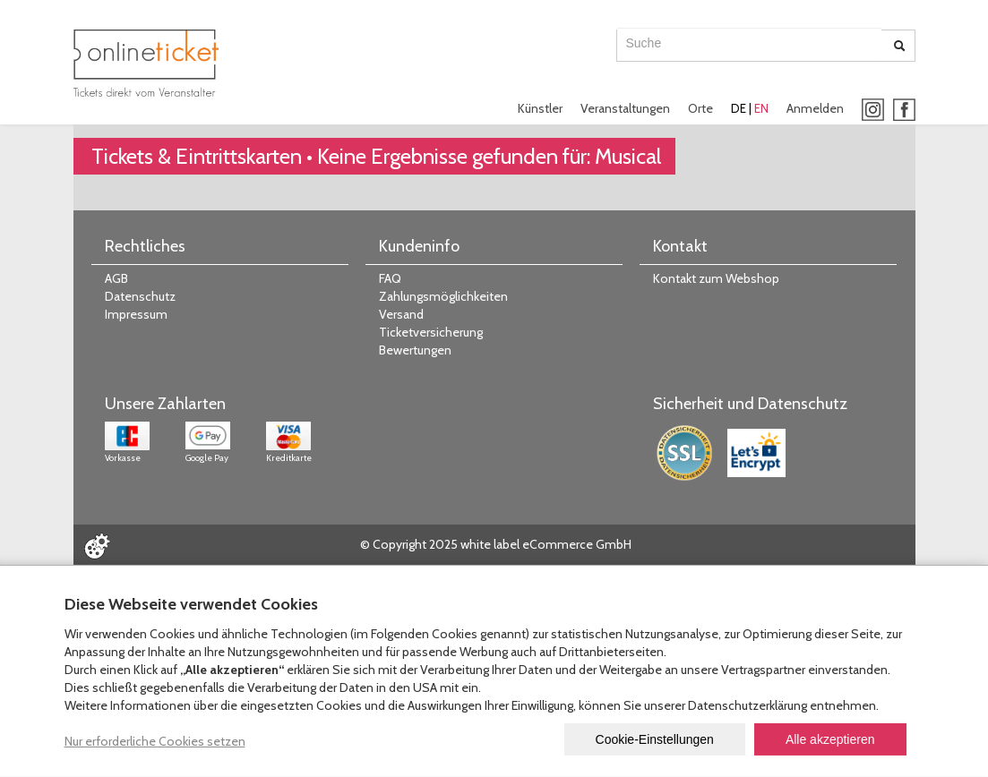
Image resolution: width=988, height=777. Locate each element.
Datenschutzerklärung (747, 705)
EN (761, 108)
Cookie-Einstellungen (655, 739)
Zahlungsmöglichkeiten (443, 296)
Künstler (540, 108)
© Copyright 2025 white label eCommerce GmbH (495, 544)
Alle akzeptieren (830, 739)
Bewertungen (415, 350)
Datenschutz (140, 296)
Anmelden (815, 108)
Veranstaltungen (625, 108)
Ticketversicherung (431, 332)
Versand (401, 314)
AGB (116, 278)
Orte (700, 108)
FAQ (390, 278)
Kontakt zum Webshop (716, 278)
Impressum (136, 314)
